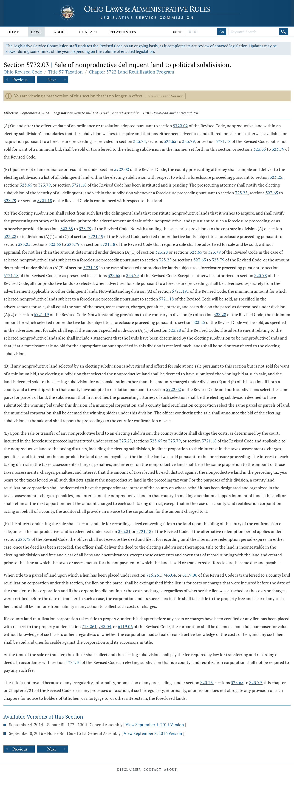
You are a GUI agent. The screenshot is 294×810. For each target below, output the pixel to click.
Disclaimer (129, 769)
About (60, 31)
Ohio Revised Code (22, 72)
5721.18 (223, 141)
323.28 (10, 236)
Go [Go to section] (221, 31)
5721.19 (95, 236)
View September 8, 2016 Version (153, 733)
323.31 (124, 531)
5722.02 (180, 125)
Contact (88, 31)
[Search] (283, 31)
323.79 (188, 141)
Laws (36, 31)
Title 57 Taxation (65, 72)
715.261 (153, 575)
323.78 (260, 275)
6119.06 (189, 575)
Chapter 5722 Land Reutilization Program (131, 72)
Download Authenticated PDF (175, 112)
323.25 (139, 141)
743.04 (169, 575)
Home (13, 31)
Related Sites (123, 31)
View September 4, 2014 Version (154, 724)
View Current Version (166, 96)
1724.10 (73, 662)
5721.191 (180, 291)
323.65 (170, 141)
